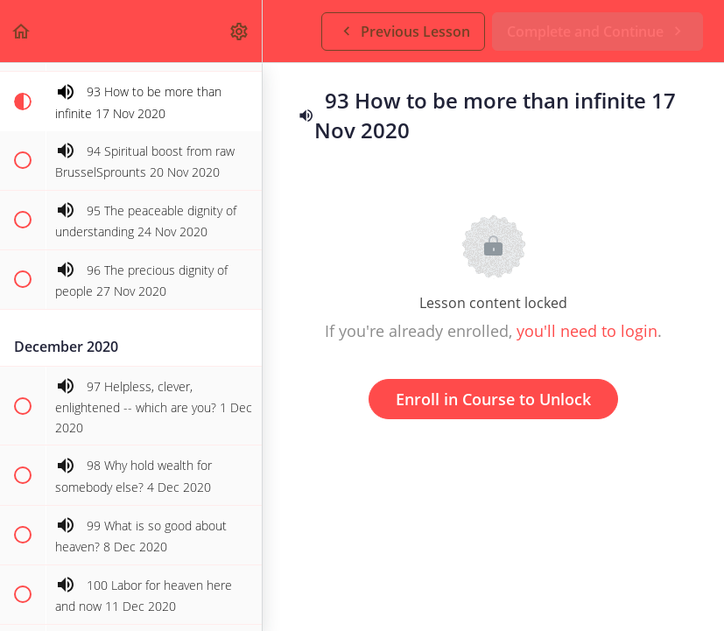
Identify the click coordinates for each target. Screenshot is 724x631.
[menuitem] (240, 31)
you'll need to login (587, 330)
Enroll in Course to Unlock (493, 399)
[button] (22, 31)
